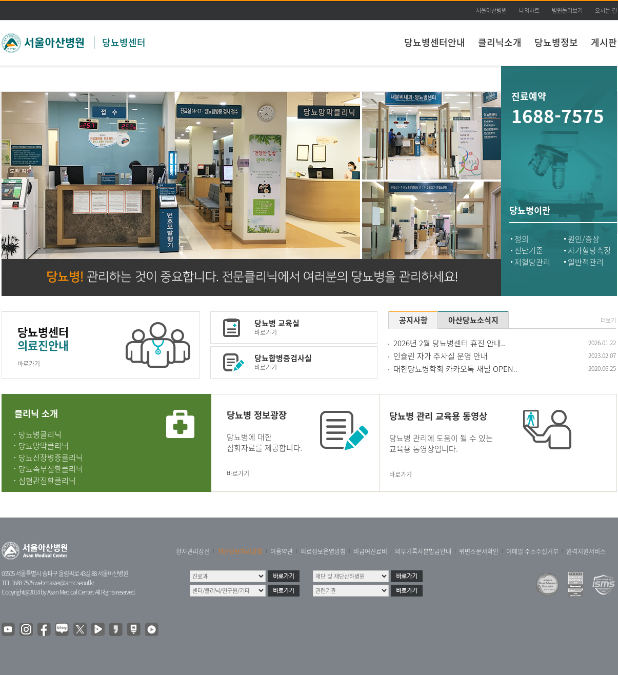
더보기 (608, 320)
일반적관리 (586, 262)
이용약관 (281, 551)
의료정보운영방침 (323, 551)
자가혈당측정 (589, 250)
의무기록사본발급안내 (423, 551)
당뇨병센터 (124, 42)
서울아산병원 (491, 10)
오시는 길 (606, 10)
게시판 (604, 42)
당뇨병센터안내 (434, 42)
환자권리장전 (193, 551)
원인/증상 (584, 239)
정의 (521, 239)
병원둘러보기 (567, 10)
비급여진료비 (370, 551)
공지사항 (413, 320)
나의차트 (529, 10)
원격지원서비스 (586, 551)
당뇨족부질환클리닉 (50, 468)
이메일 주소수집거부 (532, 551)
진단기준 (528, 250)
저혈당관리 (532, 262)
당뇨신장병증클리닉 (50, 457)
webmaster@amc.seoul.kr (64, 582)
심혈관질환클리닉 (47, 480)
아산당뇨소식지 (473, 320)
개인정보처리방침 (240, 551)
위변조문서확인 (479, 551)
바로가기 (28, 363)
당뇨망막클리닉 (43, 445)
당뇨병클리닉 (40, 434)
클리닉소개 (500, 42)
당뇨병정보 (556, 42)
